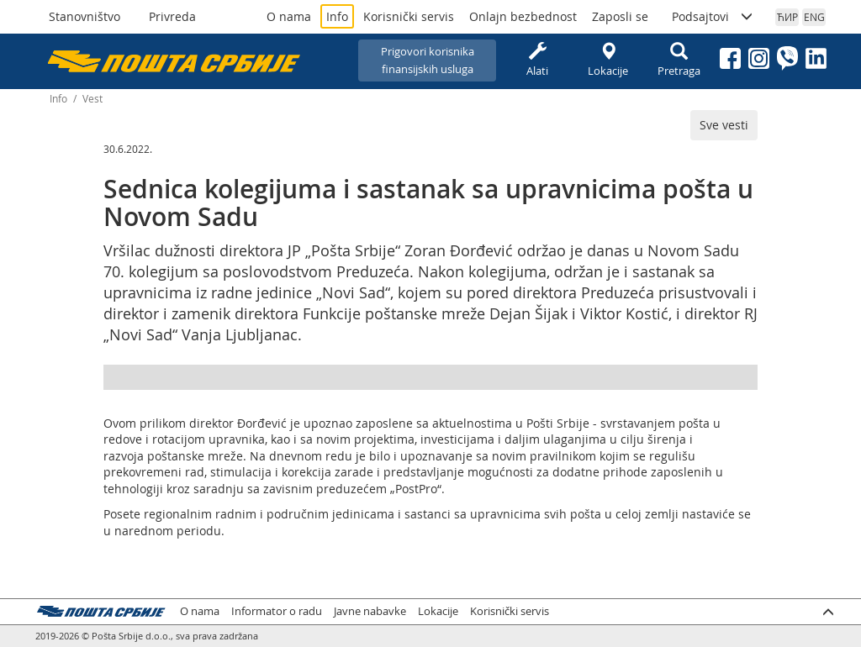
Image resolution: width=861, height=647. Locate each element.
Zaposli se (620, 16)
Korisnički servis (408, 16)
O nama (289, 16)
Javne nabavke (370, 611)
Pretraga (678, 60)
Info (337, 16)
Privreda (172, 16)
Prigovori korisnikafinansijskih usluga (427, 60)
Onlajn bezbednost (523, 16)
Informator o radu (276, 611)
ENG (814, 17)
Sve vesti (724, 125)
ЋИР (787, 17)
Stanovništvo (84, 16)
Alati (537, 60)
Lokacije (608, 60)
